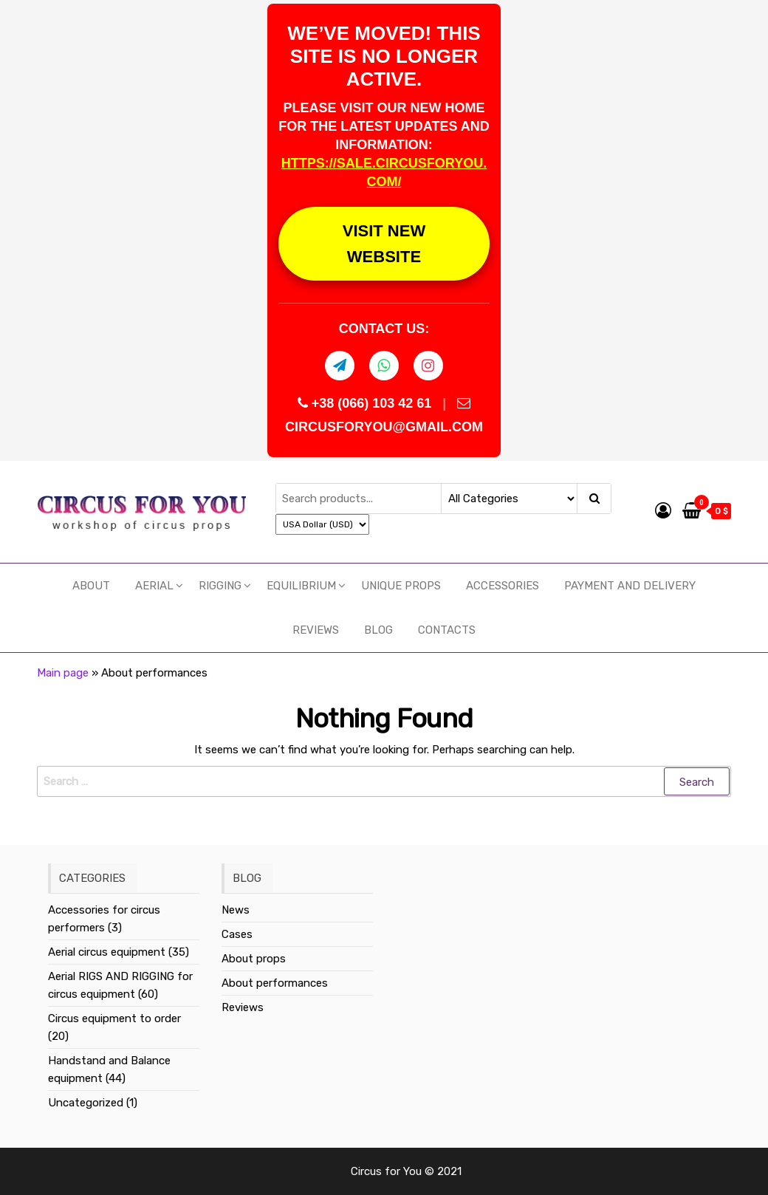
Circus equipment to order (114, 1018)
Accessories (502, 585)
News (236, 910)
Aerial (154, 585)
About (91, 585)
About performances (275, 983)
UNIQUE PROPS (401, 585)
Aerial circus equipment (106, 952)
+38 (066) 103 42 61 (367, 403)
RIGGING (220, 585)
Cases (237, 934)
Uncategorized (85, 1102)
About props (254, 958)
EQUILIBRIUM (301, 585)
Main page (63, 672)
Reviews (315, 630)
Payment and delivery (630, 585)
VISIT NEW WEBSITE (384, 244)
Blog (378, 630)
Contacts (447, 630)
